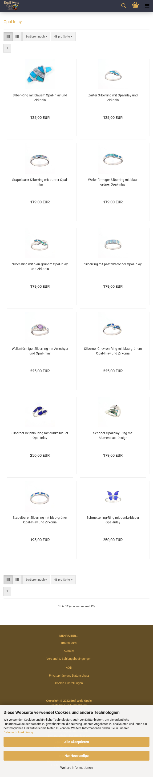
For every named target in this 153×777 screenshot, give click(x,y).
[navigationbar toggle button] (147, 6)
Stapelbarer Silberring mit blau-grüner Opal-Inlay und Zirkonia (40, 520)
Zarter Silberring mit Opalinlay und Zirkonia (113, 97)
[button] (8, 36)
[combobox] (36, 36)
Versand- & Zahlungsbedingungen (68, 658)
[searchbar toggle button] (123, 6)
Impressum (68, 642)
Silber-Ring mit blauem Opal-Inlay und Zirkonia (40, 97)
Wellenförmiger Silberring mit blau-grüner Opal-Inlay (113, 182)
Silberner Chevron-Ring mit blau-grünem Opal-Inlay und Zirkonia (113, 351)
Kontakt (69, 650)
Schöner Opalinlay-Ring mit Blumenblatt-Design (113, 435)
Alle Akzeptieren (76, 742)
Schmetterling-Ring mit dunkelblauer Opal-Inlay (113, 520)
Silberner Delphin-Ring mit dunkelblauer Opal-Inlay (40, 435)
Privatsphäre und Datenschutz (69, 675)
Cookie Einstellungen (69, 683)
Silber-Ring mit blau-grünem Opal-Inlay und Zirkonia (40, 266)
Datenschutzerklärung (18, 732)
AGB (69, 667)
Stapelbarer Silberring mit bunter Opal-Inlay (40, 182)
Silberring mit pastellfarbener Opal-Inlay (113, 264)
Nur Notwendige (76, 756)
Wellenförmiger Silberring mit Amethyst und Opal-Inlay (40, 351)
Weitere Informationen (76, 767)
